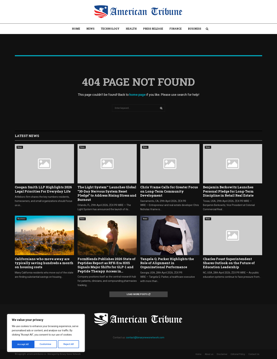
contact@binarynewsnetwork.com (145, 337)
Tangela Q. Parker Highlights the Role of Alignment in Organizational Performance (167, 263)
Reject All (46, 344)
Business (194, 28)
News (90, 28)
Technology (110, 28)
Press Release (153, 28)
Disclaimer (222, 354)
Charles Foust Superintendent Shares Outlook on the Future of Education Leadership (229, 263)
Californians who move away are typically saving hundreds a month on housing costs (44, 263)
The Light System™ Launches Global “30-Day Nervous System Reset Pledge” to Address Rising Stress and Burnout (107, 193)
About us (209, 354)
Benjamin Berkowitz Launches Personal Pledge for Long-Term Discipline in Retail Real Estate (228, 191)
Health (131, 28)
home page (137, 94)
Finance (175, 28)
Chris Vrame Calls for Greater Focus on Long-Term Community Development (169, 191)
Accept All (69, 344)
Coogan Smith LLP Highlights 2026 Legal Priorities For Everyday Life (43, 189)
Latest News (27, 136)
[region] (46, 333)
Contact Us (253, 354)
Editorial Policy (238, 354)
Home (76, 28)
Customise (23, 344)
